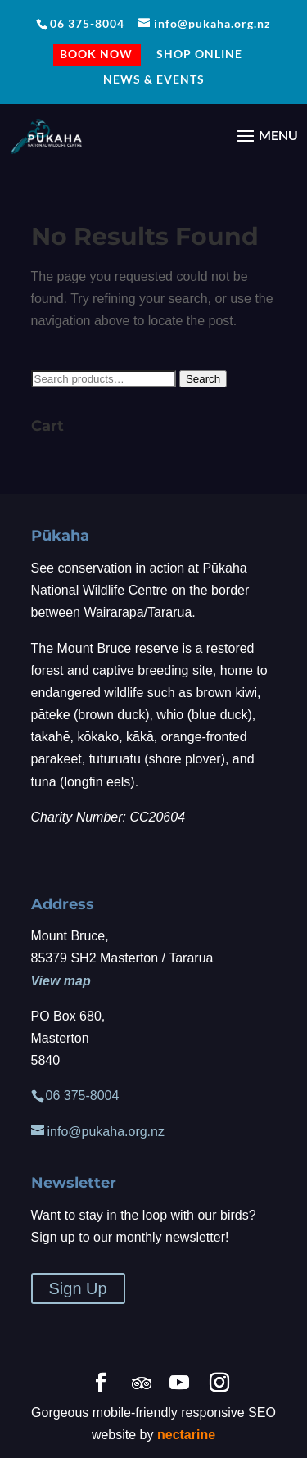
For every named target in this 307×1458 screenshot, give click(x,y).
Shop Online (199, 54)
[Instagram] (219, 1384)
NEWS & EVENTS (154, 80)
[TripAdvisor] (141, 1383)
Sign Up (78, 1288)
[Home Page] (46, 135)
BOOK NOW (96, 56)
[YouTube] (179, 1384)
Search (203, 379)
